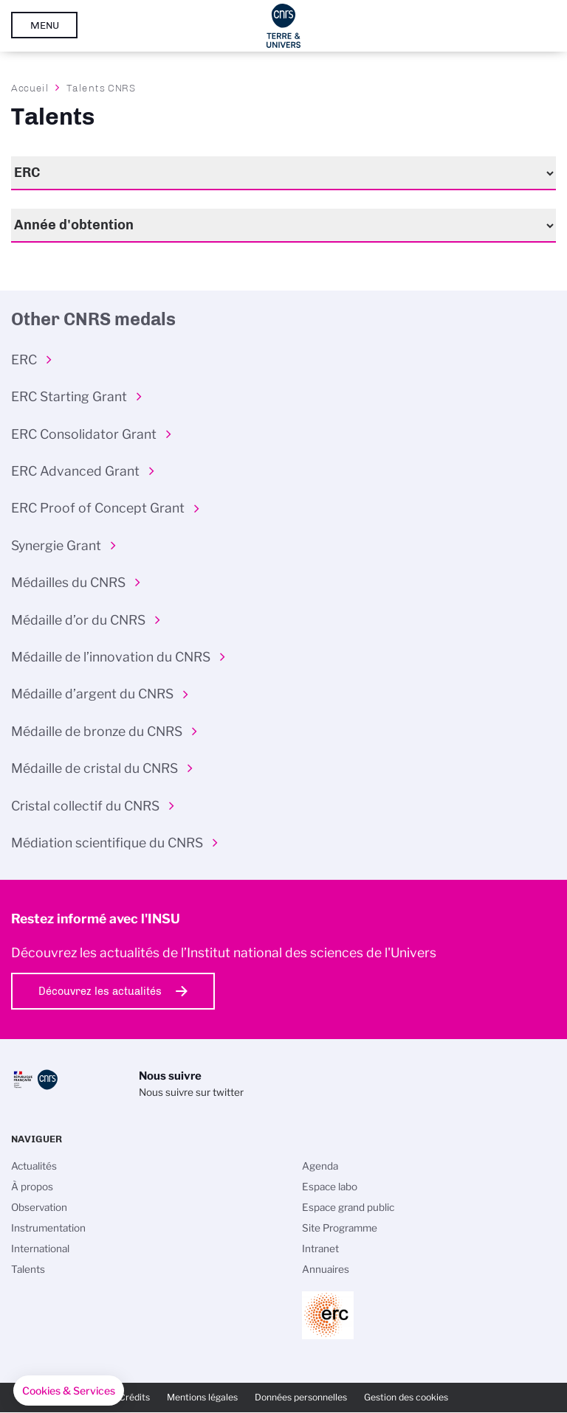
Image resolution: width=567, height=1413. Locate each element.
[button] (68, 1390)
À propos (32, 1186)
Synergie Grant (56, 545)
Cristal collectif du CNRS (85, 805)
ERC (24, 359)
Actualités (34, 1166)
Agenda (320, 1166)
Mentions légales (202, 1397)
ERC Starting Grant (69, 396)
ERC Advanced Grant (75, 471)
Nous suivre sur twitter (191, 1092)
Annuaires (325, 1269)
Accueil (30, 88)
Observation (39, 1207)
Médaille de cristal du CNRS (94, 768)
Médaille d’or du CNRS (78, 620)
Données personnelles (301, 1397)
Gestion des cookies (406, 1397)
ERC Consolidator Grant (84, 434)
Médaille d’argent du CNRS (92, 693)
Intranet (320, 1248)
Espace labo (329, 1186)
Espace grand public (348, 1207)
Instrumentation (48, 1228)
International (40, 1248)
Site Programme (339, 1228)
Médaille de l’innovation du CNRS (110, 656)
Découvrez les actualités (100, 991)
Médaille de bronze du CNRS (96, 731)
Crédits (134, 1397)
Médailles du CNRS (68, 582)
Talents (28, 1269)
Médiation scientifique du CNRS (107, 842)
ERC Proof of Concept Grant (98, 507)
